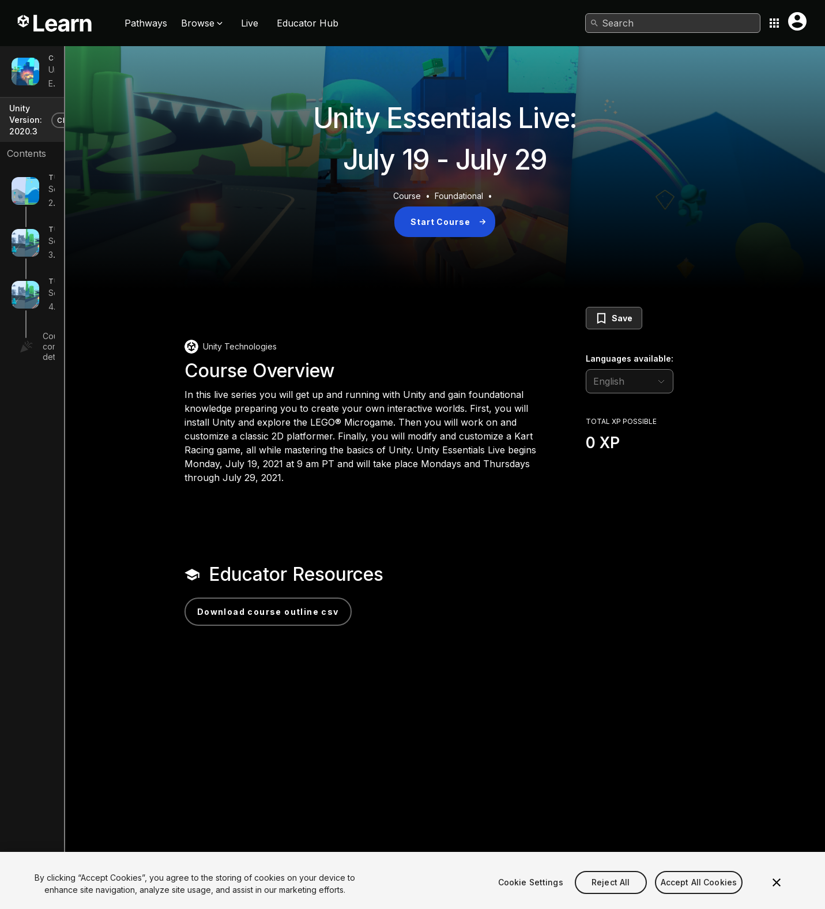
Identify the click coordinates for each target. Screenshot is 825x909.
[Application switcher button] (774, 23)
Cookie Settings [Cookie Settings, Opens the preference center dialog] (530, 897)
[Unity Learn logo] (55, 23)
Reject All (611, 897)
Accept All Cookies (699, 897)
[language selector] (696, 381)
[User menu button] (797, 21)
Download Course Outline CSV (334, 612)
